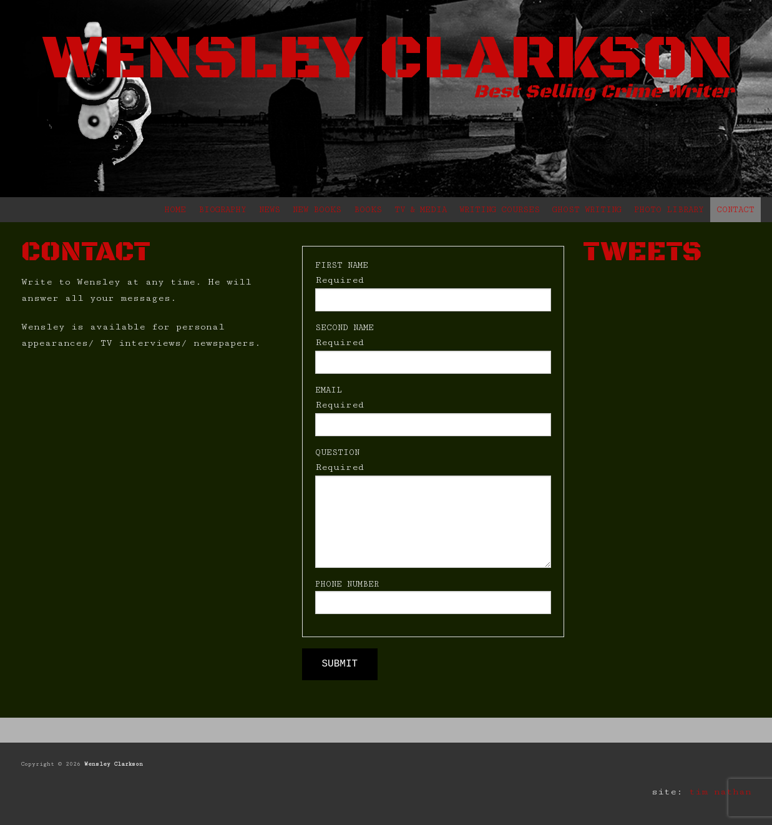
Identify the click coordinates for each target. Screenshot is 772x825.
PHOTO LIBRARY (669, 210)
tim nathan (720, 791)
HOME (175, 210)
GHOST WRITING (587, 210)
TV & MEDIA (420, 210)
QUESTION (337, 452)
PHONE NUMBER (347, 584)
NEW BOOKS (317, 210)
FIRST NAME (341, 265)
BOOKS (368, 210)
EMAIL (328, 390)
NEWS (269, 210)
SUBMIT (340, 664)
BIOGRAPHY (222, 210)
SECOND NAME (344, 328)
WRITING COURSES (499, 210)
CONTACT (735, 210)
